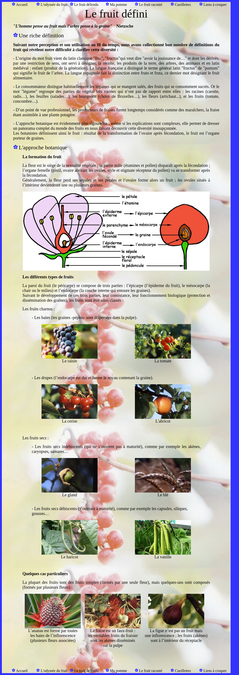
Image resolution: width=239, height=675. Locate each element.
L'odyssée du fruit (54, 5)
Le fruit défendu (86, 5)
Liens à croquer (215, 5)
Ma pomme (118, 5)
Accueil (22, 5)
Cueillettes (183, 5)
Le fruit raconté (150, 5)
